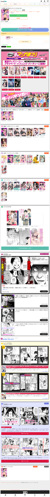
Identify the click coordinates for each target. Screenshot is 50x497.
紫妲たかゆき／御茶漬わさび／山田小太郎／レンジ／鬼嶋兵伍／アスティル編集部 (25, 11)
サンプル (18, 15)
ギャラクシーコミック (5, 482)
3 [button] (22, 364)
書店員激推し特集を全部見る (26, 339)
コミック (2, 6)
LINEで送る (9, 46)
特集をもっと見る (44, 253)
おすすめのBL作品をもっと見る (25, 248)
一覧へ (46, 109)
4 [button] (23, 456)
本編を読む (18, 18)
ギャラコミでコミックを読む (25, 29)
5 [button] (25, 364)
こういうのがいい (5, 406)
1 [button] (19, 364)
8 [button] (30, 364)
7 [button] (28, 456)
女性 (6, 6)
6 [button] (27, 364)
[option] (11, 355)
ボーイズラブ (10, 6)
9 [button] (31, 456)
